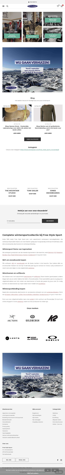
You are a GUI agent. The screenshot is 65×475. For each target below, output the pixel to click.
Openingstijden (6, 433)
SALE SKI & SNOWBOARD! (12, 36)
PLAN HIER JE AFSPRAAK (52, 36)
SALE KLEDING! (32, 36)
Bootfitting (55, 417)
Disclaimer (5, 424)
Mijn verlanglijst (36, 419)
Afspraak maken (57, 419)
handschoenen (44, 294)
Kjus (9, 255)
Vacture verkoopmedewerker (10, 435)
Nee (55, 470)
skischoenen (28, 276)
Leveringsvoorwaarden (8, 415)
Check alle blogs (32, 139)
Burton (25, 255)
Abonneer (50, 221)
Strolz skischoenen (58, 422)
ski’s (13, 263)
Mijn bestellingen (36, 415)
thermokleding (27, 294)
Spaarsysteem (6, 428)
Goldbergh (31, 255)
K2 (55, 252)
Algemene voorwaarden (8, 413)
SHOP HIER (12, 196)
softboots (37, 276)
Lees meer (17, 133)
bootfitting (42, 283)
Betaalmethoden (7, 419)
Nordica (4, 255)
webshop (31, 268)
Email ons (22, 460)
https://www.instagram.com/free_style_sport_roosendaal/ (39, 150)
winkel (32, 299)
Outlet (54, 415)
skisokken (36, 294)
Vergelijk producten (37, 422)
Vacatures (5, 431)
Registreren (35, 413)
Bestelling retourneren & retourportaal (12, 417)
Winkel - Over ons (57, 424)
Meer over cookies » (33, 473)
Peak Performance (17, 255)
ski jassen (8, 294)
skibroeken (14, 294)
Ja (47, 470)
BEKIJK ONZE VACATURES (52, 20)
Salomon (51, 252)
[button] (3, 6)
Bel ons (8, 460)
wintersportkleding (52, 292)
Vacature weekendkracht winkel (11, 437)
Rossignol (59, 252)
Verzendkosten (6, 422)
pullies (21, 294)
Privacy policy (6, 426)
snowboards (20, 263)
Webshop (55, 413)
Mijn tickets (35, 417)
